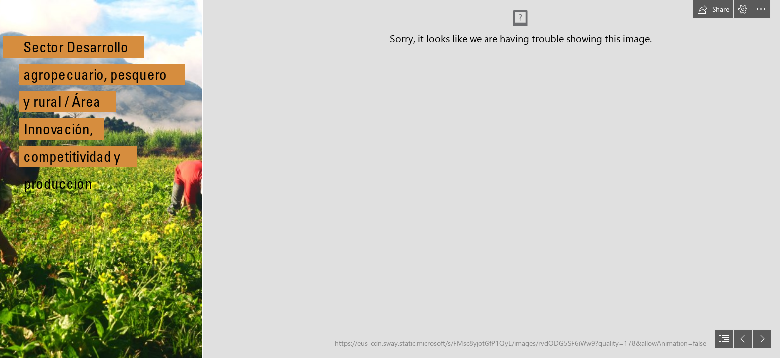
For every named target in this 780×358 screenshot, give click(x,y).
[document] (390, 179)
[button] (713, 9)
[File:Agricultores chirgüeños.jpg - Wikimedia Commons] (100, 179)
